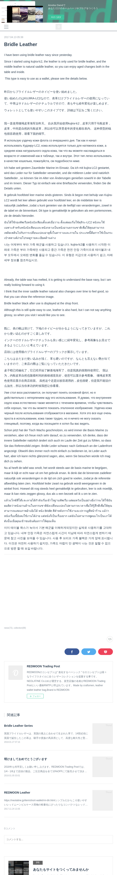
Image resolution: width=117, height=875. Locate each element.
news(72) (8, 628)
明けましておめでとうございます (25, 759)
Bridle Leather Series (18, 725)
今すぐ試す (56, 17)
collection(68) (20, 628)
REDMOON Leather (17, 792)
